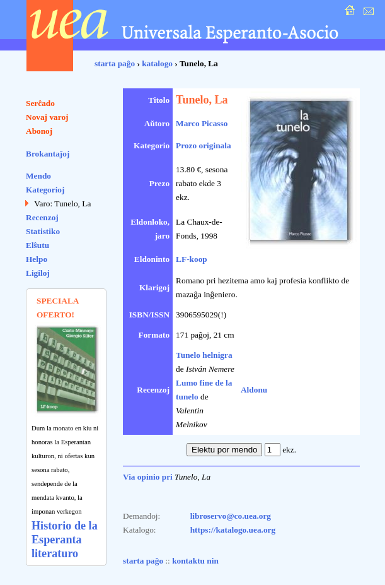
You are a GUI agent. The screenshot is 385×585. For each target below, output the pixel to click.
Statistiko (43, 231)
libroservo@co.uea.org (230, 516)
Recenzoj (42, 217)
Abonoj (39, 131)
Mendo (38, 175)
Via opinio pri (148, 477)
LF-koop (191, 259)
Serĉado (40, 103)
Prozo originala (203, 145)
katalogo (157, 63)
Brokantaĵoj (47, 153)
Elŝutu (37, 245)
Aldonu (254, 389)
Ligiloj (38, 273)
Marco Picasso (201, 123)
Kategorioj (45, 189)
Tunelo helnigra (204, 355)
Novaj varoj (47, 117)
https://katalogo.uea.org (233, 530)
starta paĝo (115, 63)
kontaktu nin (195, 560)
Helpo (36, 259)
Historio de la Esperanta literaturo (65, 539)
